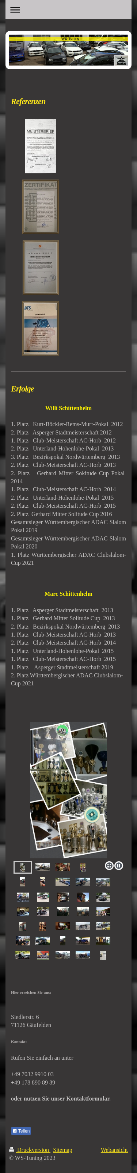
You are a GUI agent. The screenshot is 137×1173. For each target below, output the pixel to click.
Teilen (21, 1131)
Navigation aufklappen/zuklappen (68, 9)
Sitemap (62, 1150)
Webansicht (114, 1150)
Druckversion (29, 1150)
